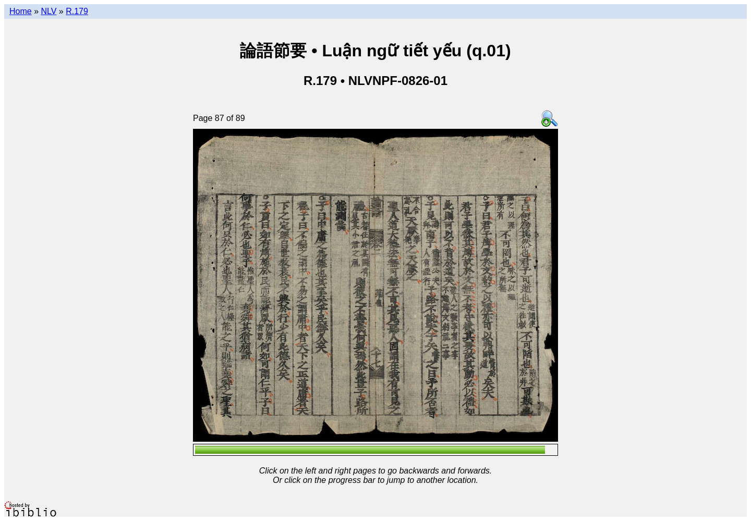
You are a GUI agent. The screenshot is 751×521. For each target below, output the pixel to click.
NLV (48, 11)
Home (20, 11)
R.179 (77, 11)
